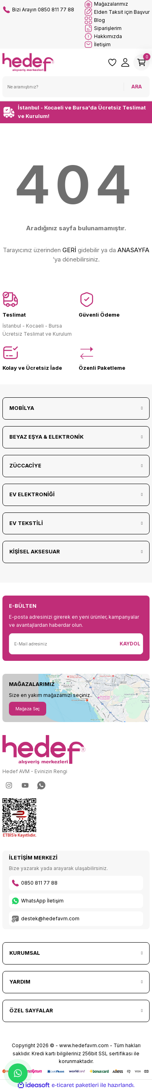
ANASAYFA (133, 250)
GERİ (69, 250)
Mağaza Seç (27, 708)
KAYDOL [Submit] (130, 644)
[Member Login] (125, 62)
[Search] (76, 86)
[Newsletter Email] (63, 644)
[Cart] (141, 62)
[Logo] (28, 62)
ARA (136, 87)
